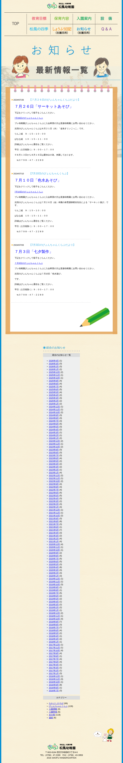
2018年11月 (54, 616)
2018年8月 (54, 624)
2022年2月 (54, 504)
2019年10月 (54, 584)
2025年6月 (54, 389)
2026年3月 (54, 363)
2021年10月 (54, 515)
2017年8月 (54, 656)
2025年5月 (54, 392)
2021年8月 (54, 521)
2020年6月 (54, 561)
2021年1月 (54, 541)
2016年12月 (54, 676)
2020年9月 (54, 553)
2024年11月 (54, 409)
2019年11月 (54, 581)
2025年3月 (54, 398)
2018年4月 (54, 636)
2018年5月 (54, 633)
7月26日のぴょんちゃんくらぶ (29, 118)
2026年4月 (54, 361)
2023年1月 (54, 472)
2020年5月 (54, 564)
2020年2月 (54, 573)
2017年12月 (54, 644)
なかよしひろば (56, 703)
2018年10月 (54, 619)
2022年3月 (54, 501)
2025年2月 (54, 401)
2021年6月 (54, 527)
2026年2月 (54, 366)
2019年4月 (54, 601)
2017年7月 (54, 659)
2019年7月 (54, 593)
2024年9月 (54, 415)
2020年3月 (54, 570)
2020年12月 (54, 544)
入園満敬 (53, 709)
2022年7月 (54, 490)
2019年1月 (54, 610)
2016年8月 (54, 688)
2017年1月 (54, 673)
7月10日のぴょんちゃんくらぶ (29, 192)
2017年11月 (54, 647)
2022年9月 (54, 484)
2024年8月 (54, 418)
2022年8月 (54, 487)
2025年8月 (54, 383)
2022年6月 (54, 492)
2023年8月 (54, 452)
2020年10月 (54, 550)
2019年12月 (54, 579)
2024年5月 (54, 426)
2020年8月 (54, 556)
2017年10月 (54, 650)
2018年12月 (54, 613)
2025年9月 (54, 381)
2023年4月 (54, 464)
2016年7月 (54, 690)
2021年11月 (54, 513)
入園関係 (53, 712)
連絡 (51, 717)
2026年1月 (54, 369)
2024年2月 (54, 435)
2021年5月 (54, 530)
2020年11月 (54, 547)
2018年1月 (54, 642)
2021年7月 (54, 524)
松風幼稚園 (62, 5)
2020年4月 (54, 567)
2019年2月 (54, 607)
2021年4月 (54, 533)
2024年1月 (54, 438)
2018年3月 (54, 639)
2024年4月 (54, 429)
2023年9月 (54, 449)
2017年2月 (54, 670)
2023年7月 (54, 455)
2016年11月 (54, 679)
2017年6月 (54, 662)
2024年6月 (54, 424)
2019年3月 (54, 604)
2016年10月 (54, 682)
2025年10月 (54, 378)
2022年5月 (54, 495)
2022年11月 (54, 478)
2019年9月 (54, 587)
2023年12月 (54, 441)
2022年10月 (54, 481)
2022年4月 (54, 498)
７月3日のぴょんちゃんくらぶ (29, 263)
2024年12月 (54, 406)
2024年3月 (54, 432)
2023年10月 (54, 447)
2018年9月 (54, 622)
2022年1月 (54, 507)
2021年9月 (54, 518)
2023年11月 (54, 444)
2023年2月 (54, 470)
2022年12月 (54, 475)
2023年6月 (54, 458)
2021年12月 (54, 510)
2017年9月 (54, 653)
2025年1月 (54, 404)
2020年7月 (54, 558)
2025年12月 (54, 372)
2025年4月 (54, 395)
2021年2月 (54, 538)
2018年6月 (54, 630)
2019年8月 (54, 590)
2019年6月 (54, 596)
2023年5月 (54, 461)
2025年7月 (54, 386)
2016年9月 (54, 685)
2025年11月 (54, 375)
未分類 (52, 715)
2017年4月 (54, 665)
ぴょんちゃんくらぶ (58, 706)
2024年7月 (54, 421)
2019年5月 (54, 599)
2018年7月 (54, 627)
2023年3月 (54, 467)
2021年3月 (54, 535)
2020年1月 (54, 576)
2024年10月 (54, 412)
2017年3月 (54, 667)
